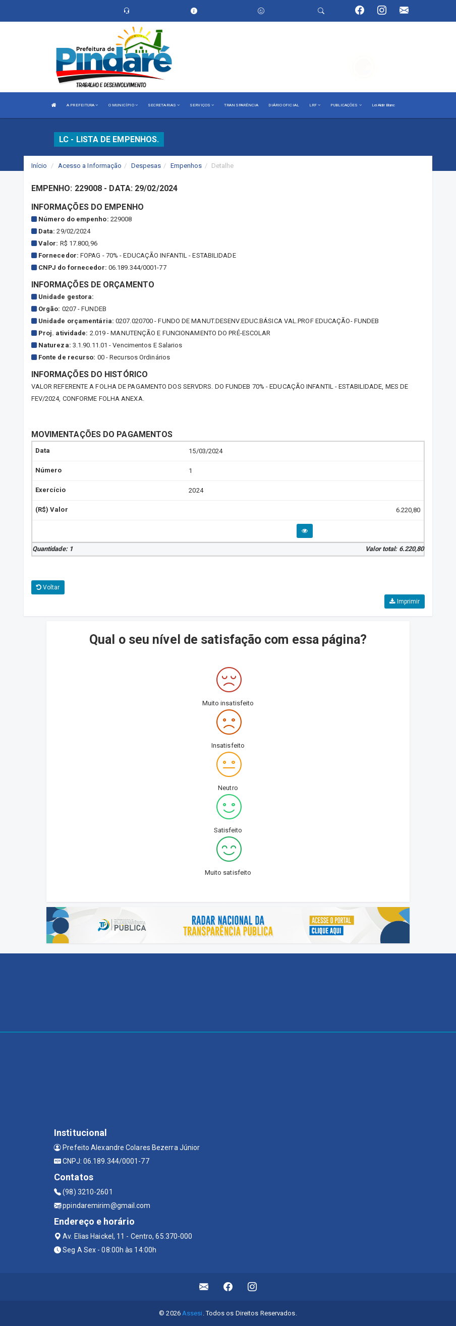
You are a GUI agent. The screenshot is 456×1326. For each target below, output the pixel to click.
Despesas (146, 165)
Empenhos (186, 165)
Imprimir (404, 601)
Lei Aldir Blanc (383, 105)
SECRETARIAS (164, 105)
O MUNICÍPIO (123, 105)
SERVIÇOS (202, 105)
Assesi (192, 1313)
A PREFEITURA (82, 105)
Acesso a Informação (90, 165)
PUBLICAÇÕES (345, 105)
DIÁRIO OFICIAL (283, 105)
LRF (315, 105)
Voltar (48, 587)
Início (39, 165)
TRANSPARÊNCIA (241, 105)
